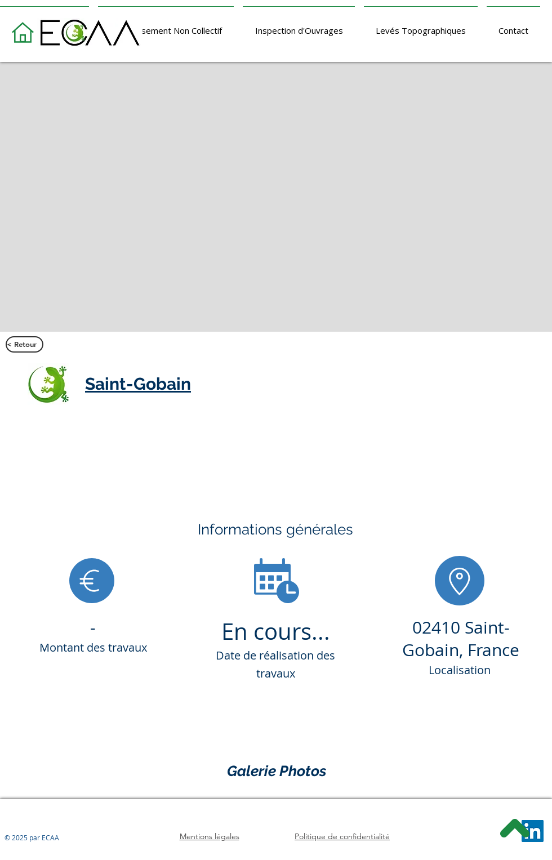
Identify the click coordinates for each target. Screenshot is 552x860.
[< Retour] (24, 344)
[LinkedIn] (533, 831)
